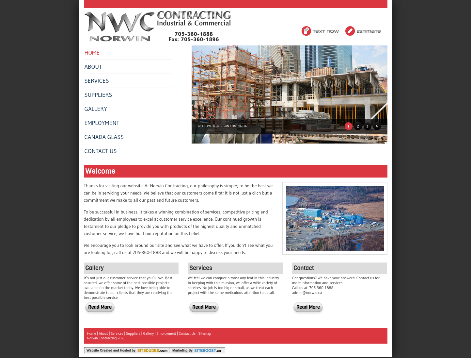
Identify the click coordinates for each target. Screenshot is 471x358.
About (93, 66)
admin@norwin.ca (307, 292)
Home (92, 52)
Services (97, 80)
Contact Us (101, 151)
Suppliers (98, 94)
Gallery (96, 108)
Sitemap (204, 333)
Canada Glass (104, 137)
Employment (102, 123)
